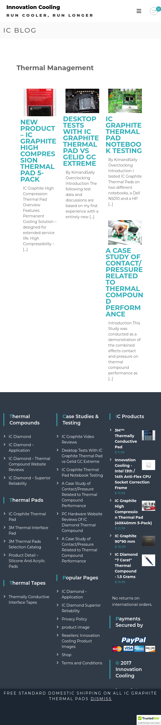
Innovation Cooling (33, 7)
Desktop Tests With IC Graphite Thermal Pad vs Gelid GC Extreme (81, 141)
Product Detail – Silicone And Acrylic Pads (27, 561)
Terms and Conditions (82, 663)
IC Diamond (20, 436)
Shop (66, 654)
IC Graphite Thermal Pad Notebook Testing (124, 135)
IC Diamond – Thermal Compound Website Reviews (29, 464)
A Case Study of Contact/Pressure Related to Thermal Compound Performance (79, 494)
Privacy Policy (74, 619)
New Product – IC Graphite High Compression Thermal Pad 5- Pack (38, 150)
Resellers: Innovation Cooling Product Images (81, 641)
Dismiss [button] (101, 698)
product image (76, 627)
